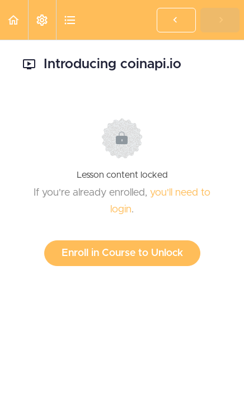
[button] (14, 20)
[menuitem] (42, 20)
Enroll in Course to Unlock (122, 253)
